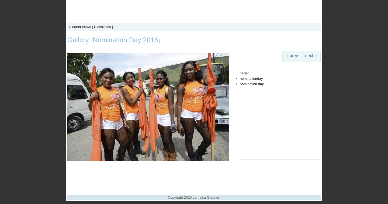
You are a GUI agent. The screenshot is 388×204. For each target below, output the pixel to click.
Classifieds (102, 27)
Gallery (79, 40)
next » (311, 55)
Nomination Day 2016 (125, 40)
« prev (292, 55)
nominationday (251, 79)
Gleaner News (80, 27)
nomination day (252, 84)
